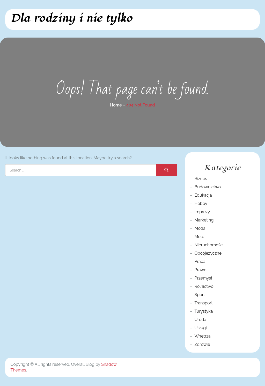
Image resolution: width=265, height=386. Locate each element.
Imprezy (202, 211)
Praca (200, 261)
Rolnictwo (204, 286)
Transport (204, 303)
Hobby (201, 203)
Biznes (201, 178)
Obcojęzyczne (208, 253)
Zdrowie (202, 344)
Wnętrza (203, 336)
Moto (199, 236)
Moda (200, 228)
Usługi (201, 327)
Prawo (201, 269)
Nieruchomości (209, 244)
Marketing (204, 220)
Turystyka (204, 311)
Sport (200, 294)
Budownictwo (208, 186)
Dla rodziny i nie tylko (71, 18)
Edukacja (203, 195)
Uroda (201, 319)
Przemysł (203, 278)
